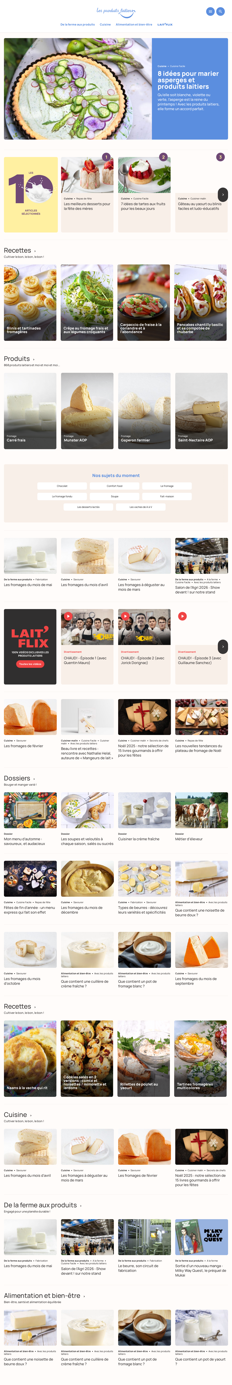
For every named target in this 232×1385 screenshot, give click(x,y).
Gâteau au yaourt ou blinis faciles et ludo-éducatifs (200, 206)
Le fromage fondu (62, 496)
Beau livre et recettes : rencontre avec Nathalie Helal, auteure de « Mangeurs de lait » (87, 753)
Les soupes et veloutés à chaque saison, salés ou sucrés (87, 841)
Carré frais (16, 440)
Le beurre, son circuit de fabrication (138, 1268)
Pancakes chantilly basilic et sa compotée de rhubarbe (200, 328)
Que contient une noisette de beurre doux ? (199, 912)
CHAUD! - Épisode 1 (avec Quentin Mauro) (85, 660)
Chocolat (62, 486)
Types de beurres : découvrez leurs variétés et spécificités (143, 909)
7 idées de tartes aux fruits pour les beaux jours (143, 206)
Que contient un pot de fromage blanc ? (137, 983)
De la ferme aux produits (78, 24)
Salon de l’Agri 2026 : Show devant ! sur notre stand (197, 589)
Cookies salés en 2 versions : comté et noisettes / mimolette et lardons (85, 1082)
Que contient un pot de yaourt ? (200, 1361)
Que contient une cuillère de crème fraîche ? (84, 983)
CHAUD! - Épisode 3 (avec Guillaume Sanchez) (199, 660)
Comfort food (114, 486)
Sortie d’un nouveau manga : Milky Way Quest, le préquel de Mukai (200, 1271)
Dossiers (19, 778)
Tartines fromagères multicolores (195, 1086)
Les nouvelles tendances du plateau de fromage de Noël (198, 748)
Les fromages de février (23, 745)
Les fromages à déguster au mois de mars (141, 587)
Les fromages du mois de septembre (196, 981)
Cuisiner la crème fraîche (138, 839)
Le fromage (167, 486)
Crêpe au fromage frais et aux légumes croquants (86, 330)
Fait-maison (167, 496)
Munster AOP (75, 440)
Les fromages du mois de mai (28, 584)
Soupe (114, 496)
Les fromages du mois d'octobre (22, 981)
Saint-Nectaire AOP (195, 440)
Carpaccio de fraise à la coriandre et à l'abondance (141, 328)
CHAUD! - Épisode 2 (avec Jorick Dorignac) (142, 660)
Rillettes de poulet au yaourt (139, 1086)
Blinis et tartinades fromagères (24, 330)
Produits (19, 358)
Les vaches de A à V (141, 507)
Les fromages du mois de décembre (82, 909)
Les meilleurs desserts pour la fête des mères (87, 206)
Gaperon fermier (135, 440)
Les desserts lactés (88, 507)
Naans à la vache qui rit (27, 1087)
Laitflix (165, 25)
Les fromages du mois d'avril (84, 584)
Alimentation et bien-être (134, 24)
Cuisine (105, 24)
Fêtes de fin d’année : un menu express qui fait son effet (29, 909)
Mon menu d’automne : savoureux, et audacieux (24, 841)
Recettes (20, 250)
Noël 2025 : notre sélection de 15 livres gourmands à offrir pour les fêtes (143, 750)
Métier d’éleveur (189, 839)
